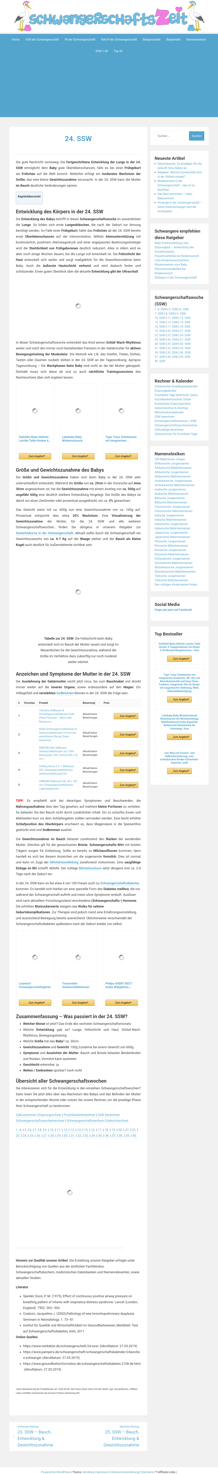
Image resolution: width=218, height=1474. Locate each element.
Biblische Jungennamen (170, 498)
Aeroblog (88, 1469)
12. (66, 1126)
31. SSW (160, 348)
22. (135, 1126)
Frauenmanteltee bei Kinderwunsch (177, 255)
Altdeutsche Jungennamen (172, 472)
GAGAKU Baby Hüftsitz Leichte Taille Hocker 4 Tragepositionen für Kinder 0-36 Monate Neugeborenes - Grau (179, 647)
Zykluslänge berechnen (169, 429)
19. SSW (160, 330)
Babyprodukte (151, 39)
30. (66, 1132)
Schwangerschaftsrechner (86, 1117)
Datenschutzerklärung (125, 1469)
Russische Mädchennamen (172, 554)
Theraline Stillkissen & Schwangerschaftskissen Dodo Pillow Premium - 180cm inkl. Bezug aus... (56, 715)
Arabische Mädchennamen (172, 493)
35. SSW (173, 352)
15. (87, 1126)
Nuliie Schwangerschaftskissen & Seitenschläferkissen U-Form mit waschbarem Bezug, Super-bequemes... (57, 733)
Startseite (148, 1469)
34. (94, 1132)
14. (80, 1126)
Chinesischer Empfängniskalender (176, 386)
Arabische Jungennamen (171, 489)
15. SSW (185, 322)
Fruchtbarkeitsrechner (80, 1111)
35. (101, 1132)
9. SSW (181, 313)
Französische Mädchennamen (174, 511)
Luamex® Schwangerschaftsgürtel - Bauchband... (35, 982)
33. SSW (185, 348)
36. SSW (185, 352)
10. (52, 1126)
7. (36, 1126)
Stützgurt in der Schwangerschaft (176, 277)
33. (87, 1132)
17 (100, 1126)
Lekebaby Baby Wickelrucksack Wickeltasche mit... (74, 438)
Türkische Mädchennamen (172, 580)
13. (73, 1126)
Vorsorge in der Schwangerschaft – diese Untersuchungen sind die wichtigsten (180, 207)
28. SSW (160, 343)
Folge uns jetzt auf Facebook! (174, 609)
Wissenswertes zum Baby (171, 264)
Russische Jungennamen (171, 550)
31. (73, 1132)
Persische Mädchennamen (172, 545)
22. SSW (160, 335)
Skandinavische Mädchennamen (175, 571)
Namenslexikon (196, 39)
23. (18, 1132)
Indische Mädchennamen (171, 519)
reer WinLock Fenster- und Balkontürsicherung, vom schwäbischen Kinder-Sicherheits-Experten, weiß (179, 757)
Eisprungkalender (166, 390)
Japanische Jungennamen (172, 532)
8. (41, 1126)
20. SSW (173, 330)
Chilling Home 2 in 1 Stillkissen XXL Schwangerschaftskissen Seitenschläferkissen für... (56, 767)
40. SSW (160, 361)
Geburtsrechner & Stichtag (171, 408)
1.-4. (19, 1126)
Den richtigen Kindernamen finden (176, 584)
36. (108, 1132)
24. (25, 1132)
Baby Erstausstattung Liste (172, 242)
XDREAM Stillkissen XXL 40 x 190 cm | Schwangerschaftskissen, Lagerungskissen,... (58, 782)
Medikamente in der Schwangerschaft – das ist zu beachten (177, 185)
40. (135, 1132)
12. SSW (185, 317)
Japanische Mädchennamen (173, 537)
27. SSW (185, 339)
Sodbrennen (65, 693)
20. (121, 1126)
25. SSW (160, 339)
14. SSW (173, 322)
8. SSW (170, 313)
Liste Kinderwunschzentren (172, 260)
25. (32, 1132)
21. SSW (185, 330)
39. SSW (185, 356)
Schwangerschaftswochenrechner (40, 1117)
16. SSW (160, 326)
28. (52, 1132)
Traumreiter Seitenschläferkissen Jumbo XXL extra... (75, 982)
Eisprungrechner (50, 1111)
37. (115, 1132)
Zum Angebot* (37, 456)
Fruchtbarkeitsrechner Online (173, 399)
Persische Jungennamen (170, 541)
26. (39, 1132)
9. (46, 1126)
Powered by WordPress (55, 1469)
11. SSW (173, 317)
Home (16, 39)
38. (122, 1132)
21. (128, 1126)
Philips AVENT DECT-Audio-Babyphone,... (119, 981)
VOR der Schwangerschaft (42, 39)
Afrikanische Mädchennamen (173, 467)
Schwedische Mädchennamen (174, 562)
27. (45, 1132)
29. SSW (173, 343)
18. (107, 1126)
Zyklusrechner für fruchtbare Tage (176, 433)
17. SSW (173, 326)
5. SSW (173, 309)
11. (59, 1126)
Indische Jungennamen (170, 515)
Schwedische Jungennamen (173, 558)
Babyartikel (173, 39)
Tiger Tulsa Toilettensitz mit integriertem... (121, 438)
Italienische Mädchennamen (173, 528)
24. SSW (78, 138)
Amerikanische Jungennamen (174, 480)
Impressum (102, 1469)
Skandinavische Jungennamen (174, 567)
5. (26, 1126)
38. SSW (173, 356)
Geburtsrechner (118, 1117)
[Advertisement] (110, 92)
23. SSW (173, 335)
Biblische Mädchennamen (171, 502)
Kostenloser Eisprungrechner (173, 403)
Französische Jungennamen (173, 506)
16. (93, 1126)
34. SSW (160, 352)
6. (31, 1126)
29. (59, 1132)
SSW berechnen (109, 1111)
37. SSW (160, 356)
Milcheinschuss (90, 865)
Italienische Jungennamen (171, 524)
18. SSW (185, 326)
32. (80, 1132)
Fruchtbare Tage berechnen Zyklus (177, 395)
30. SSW (185, 343)
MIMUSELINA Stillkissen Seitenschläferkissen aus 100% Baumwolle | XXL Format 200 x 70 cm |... (58, 751)
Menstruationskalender (169, 412)
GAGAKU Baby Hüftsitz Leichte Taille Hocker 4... (35, 438)
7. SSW (159, 313)
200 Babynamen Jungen (170, 459)
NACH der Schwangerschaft (119, 39)
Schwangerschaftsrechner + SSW (176, 421)
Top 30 (118, 51)
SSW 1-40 (102, 51)
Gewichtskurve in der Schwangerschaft (45, 533)
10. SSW (160, 317)
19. (114, 1126)
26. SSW (173, 339)
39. (128, 1132)
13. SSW (160, 322)
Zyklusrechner (26, 1111)
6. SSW (184, 309)
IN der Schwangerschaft (80, 39)
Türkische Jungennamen (170, 575)
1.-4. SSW (161, 309)
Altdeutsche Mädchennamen (173, 476)
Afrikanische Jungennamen (172, 463)
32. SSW (173, 348)
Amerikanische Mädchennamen (175, 485)
